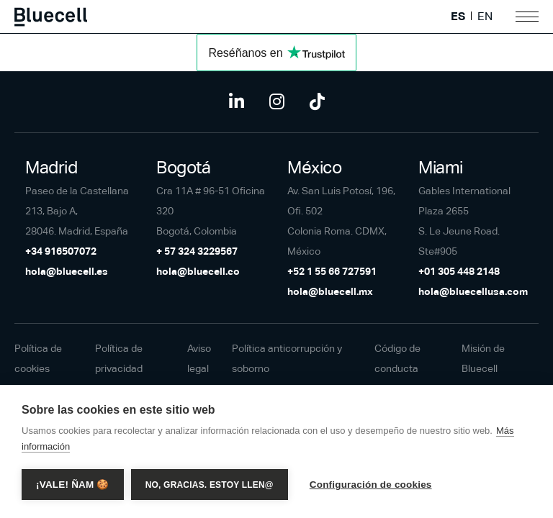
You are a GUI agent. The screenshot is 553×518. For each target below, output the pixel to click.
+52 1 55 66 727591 (332, 271)
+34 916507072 (60, 251)
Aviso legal (199, 358)
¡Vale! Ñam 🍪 (72, 484)
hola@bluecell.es (66, 271)
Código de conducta (397, 358)
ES (458, 16)
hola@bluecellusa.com (473, 291)
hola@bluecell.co (198, 271)
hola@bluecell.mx (330, 291)
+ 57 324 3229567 (197, 251)
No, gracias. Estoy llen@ (209, 485)
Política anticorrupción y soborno (287, 358)
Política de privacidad (119, 358)
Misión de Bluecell (483, 358)
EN (485, 16)
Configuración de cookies (371, 484)
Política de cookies (38, 358)
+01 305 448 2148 (459, 271)
